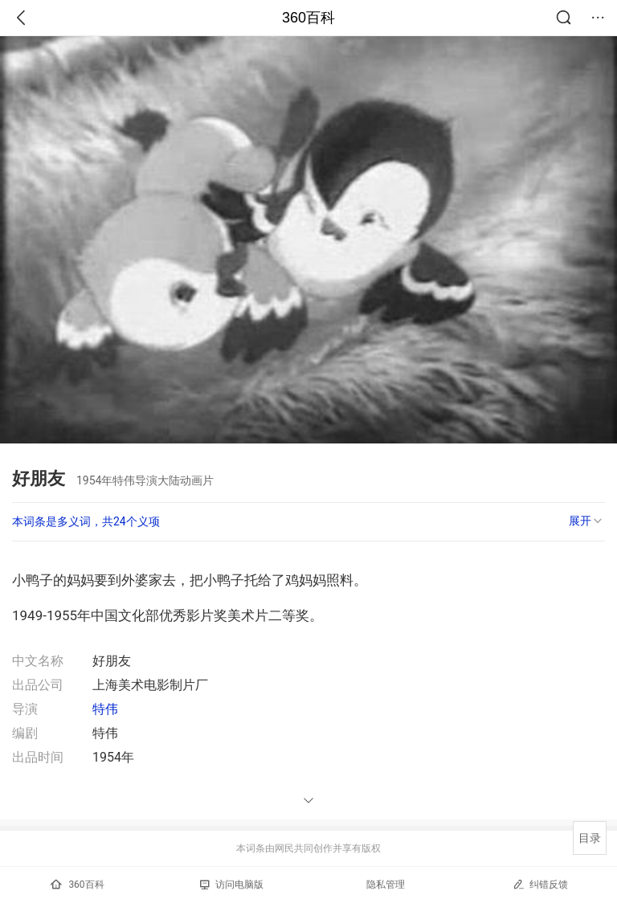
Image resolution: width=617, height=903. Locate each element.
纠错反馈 (540, 884)
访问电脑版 (232, 884)
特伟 (105, 709)
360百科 (308, 18)
